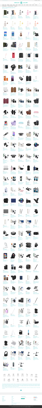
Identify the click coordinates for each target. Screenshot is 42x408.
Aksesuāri (5, 8)
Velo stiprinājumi (22, 380)
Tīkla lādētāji (4, 375)
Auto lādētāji (31, 375)
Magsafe (4, 380)
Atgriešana (3, 399)
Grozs (38, 0)
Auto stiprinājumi (18, 380)
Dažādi (6, 8)
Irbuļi (31, 380)
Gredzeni (36, 380)
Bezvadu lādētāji (9, 375)
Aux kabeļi (13, 375)
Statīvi (13, 380)
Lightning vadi (22, 375)
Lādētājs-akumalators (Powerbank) (36, 375)
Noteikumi (3, 397)
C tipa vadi (18, 375)
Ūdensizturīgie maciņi (8, 380)
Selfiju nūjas (27, 380)
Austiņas (27, 375)
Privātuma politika (4, 400)
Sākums (3, 8)
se (6, 0)
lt (3, 0)
